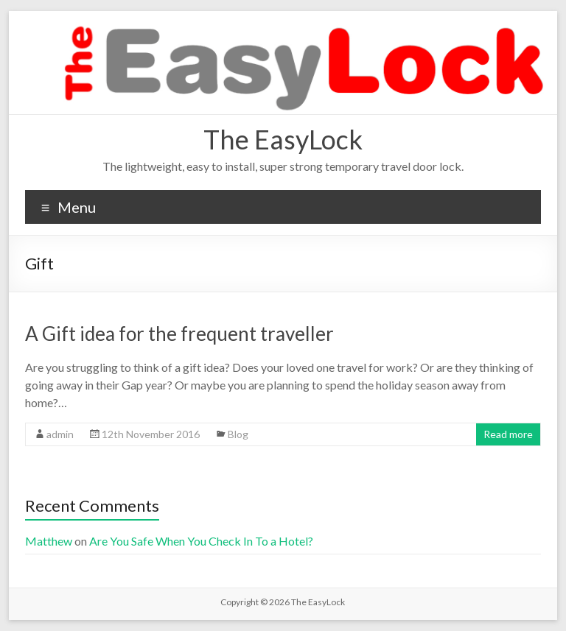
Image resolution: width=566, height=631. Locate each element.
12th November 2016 (151, 434)
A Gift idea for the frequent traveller (179, 333)
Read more (508, 434)
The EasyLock (283, 139)
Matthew (48, 541)
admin (60, 434)
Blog (238, 434)
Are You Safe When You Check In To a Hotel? (202, 541)
